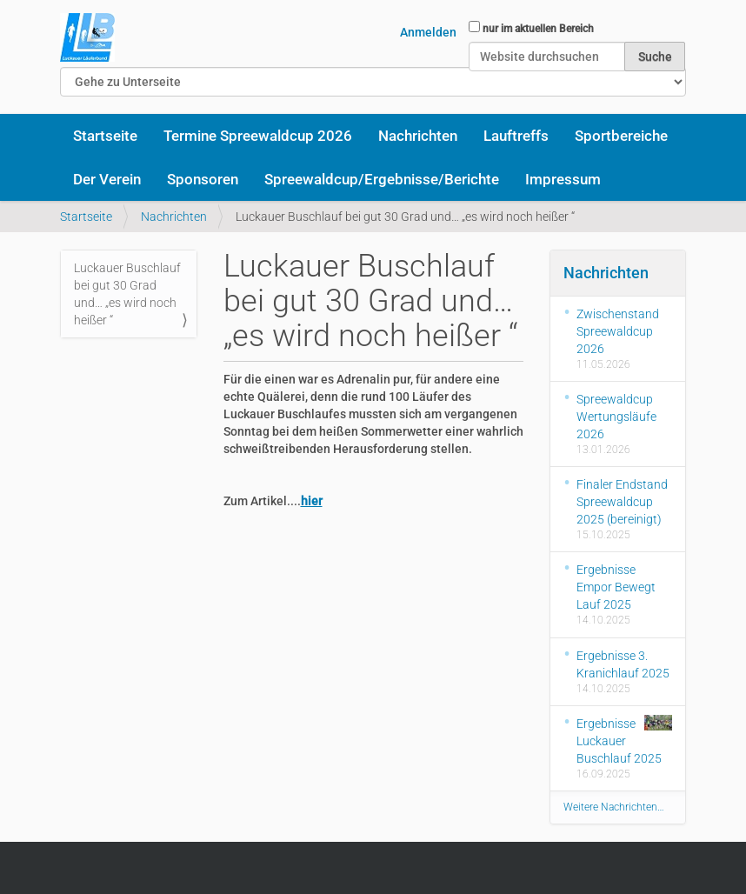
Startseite (105, 135)
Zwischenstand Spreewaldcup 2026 (617, 331)
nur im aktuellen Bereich (538, 29)
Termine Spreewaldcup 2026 (257, 135)
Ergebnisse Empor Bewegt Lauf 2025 (616, 587)
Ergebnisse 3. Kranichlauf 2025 (622, 664)
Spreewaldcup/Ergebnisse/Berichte (381, 179)
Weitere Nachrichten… (613, 807)
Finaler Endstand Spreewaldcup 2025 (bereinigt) (622, 501)
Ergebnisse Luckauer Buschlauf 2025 (624, 740)
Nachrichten (417, 135)
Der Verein (107, 179)
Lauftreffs (516, 135)
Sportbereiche (621, 135)
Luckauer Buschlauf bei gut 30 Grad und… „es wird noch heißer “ (127, 294)
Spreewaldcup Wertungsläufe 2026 (616, 416)
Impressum (563, 179)
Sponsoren (202, 179)
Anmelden (428, 32)
